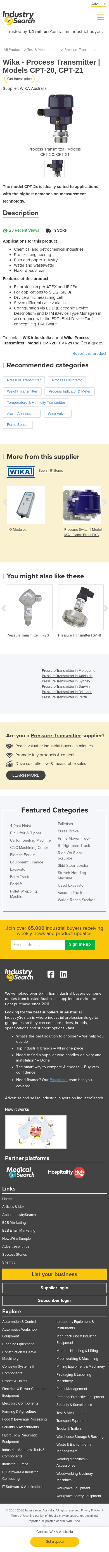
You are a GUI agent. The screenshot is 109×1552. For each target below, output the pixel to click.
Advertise (98, 4)
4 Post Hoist (20, 825)
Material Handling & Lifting (77, 1351)
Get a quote (55, 1541)
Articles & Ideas (14, 1206)
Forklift (16, 884)
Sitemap (8, 1262)
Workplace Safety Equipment (78, 1496)
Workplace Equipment (73, 1488)
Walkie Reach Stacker (76, 900)
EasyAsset (59, 1079)
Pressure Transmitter (81, 50)
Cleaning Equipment (18, 1344)
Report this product (89, 353)
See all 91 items (51, 470)
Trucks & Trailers (69, 1428)
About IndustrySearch (19, 1215)
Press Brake (68, 831)
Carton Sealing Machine (30, 840)
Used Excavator (71, 885)
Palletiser (66, 823)
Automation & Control (19, 1321)
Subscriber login (54, 1300)
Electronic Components (20, 1403)
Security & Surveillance (74, 1405)
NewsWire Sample (16, 1238)
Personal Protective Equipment (80, 1397)
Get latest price (19, 79)
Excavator (18, 869)
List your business (54, 1274)
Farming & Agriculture (19, 1411)
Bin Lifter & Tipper (25, 833)
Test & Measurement (43, 50)
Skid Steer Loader (73, 865)
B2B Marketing (14, 1222)
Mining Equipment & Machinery (80, 1366)
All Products (13, 50)
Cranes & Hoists (14, 1381)
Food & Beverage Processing (24, 1419)
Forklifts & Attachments (20, 1427)
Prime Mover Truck (74, 838)
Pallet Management (71, 1389)
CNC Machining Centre (29, 847)
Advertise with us (15, 1246)
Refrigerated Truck (74, 845)
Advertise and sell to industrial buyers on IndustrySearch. (54, 1098)
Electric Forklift (22, 855)
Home (7, 1199)
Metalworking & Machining (77, 1358)
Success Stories (14, 1254)
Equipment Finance (26, 862)
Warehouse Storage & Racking (79, 1436)
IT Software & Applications (22, 1487)
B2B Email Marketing (18, 1230)
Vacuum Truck (70, 892)
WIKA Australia (33, 88)
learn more (25, 775)
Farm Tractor (21, 876)
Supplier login (54, 1288)
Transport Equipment (72, 1421)
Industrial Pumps (15, 1464)
